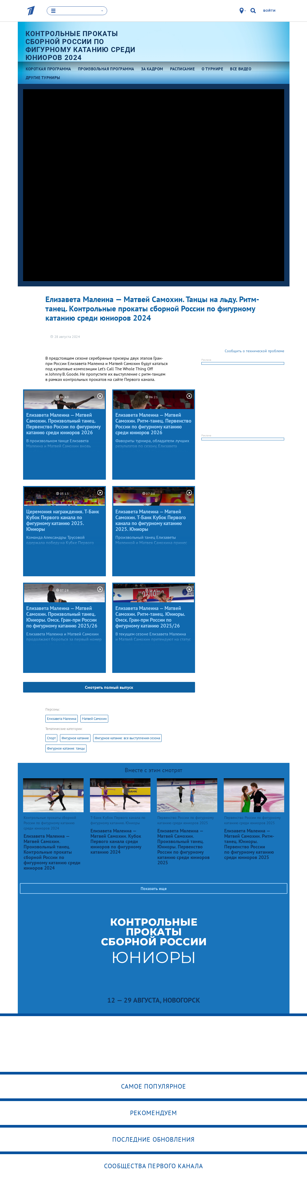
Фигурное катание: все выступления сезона (127, 738)
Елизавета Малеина (61, 718)
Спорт (51, 738)
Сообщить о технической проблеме (254, 350)
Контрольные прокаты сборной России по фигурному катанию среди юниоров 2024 (80, 45)
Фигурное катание (75, 738)
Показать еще (154, 888)
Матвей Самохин (94, 718)
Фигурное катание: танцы (66, 748)
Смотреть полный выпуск (109, 687)
